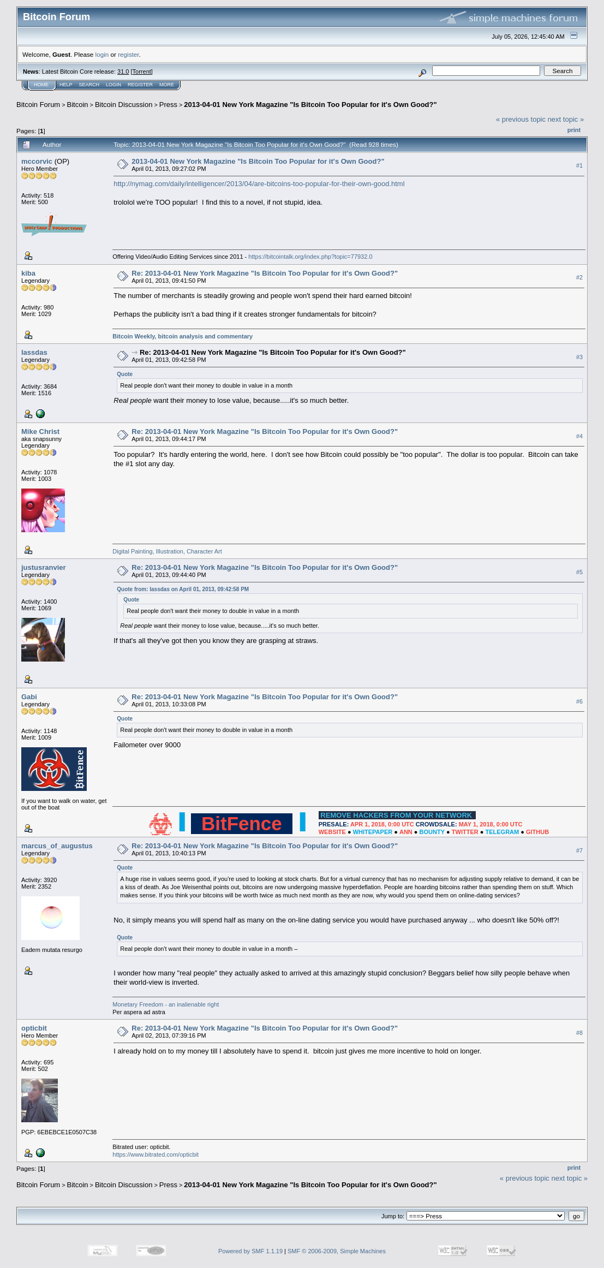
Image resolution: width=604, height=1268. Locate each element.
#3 (579, 357)
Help (66, 84)
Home (41, 84)
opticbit (34, 1028)
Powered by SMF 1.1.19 (250, 1251)
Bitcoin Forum (38, 104)
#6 (579, 701)
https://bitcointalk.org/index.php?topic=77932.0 (310, 256)
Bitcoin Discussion (124, 104)
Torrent (142, 71)
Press (168, 104)
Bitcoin (77, 104)
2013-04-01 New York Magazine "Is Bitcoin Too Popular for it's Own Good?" (310, 104)
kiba (28, 273)
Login (113, 84)
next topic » (566, 119)
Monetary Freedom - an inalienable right (165, 1004)
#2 (579, 277)
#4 (579, 436)
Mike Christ (40, 431)
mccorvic (36, 161)
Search (89, 84)
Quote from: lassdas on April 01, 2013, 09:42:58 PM (183, 589)
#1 (579, 165)
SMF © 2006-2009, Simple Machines (337, 1251)
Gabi (29, 697)
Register (140, 84)
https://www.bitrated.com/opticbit (155, 1154)
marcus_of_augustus (57, 846)
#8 (579, 1032)
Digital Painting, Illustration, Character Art (167, 551)
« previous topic (521, 119)
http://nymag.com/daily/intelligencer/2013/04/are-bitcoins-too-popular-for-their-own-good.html (258, 184)
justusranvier (43, 567)
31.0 (123, 71)
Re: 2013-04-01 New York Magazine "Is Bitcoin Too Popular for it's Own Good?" (264, 273)
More (166, 84)
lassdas (34, 352)
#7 (579, 850)
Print (574, 130)
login (102, 54)
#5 (579, 572)
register (128, 54)
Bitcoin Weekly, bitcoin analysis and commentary (182, 336)
